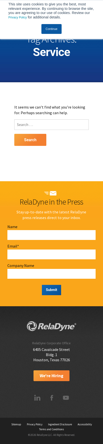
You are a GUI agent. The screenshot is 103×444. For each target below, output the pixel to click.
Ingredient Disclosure (60, 424)
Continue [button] (51, 29)
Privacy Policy (17, 17)
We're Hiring (51, 375)
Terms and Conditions (51, 429)
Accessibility (85, 424)
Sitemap (16, 424)
